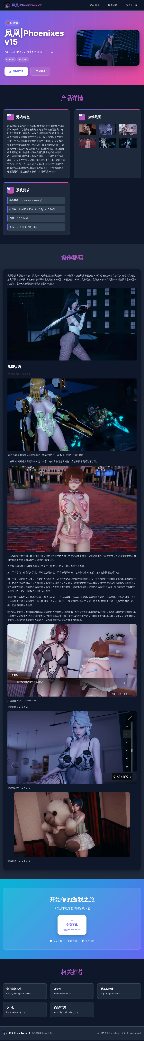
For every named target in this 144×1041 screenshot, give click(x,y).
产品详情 (94, 5)
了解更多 (40, 71)
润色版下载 (131, 5)
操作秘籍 (112, 5)
